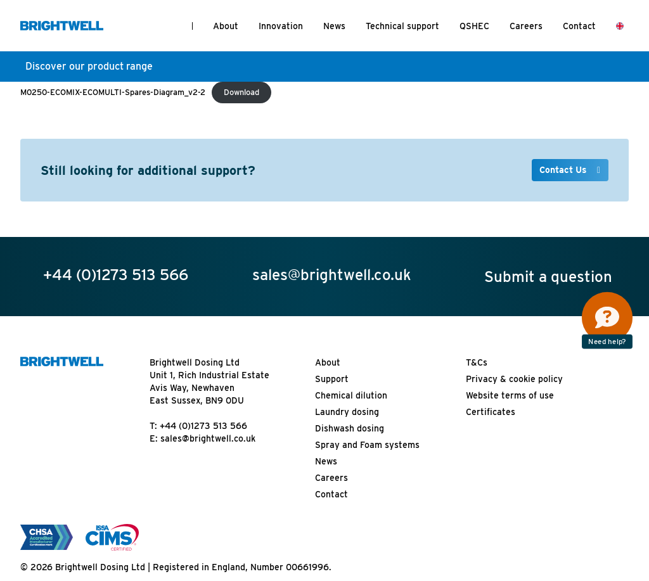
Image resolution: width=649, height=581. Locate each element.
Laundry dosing (347, 412)
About (225, 26)
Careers (526, 26)
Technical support (402, 26)
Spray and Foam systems (367, 445)
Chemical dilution (351, 395)
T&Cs (476, 362)
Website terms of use (510, 395)
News (334, 26)
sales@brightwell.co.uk (207, 438)
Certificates (490, 412)
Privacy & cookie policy (514, 379)
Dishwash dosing (349, 428)
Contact (579, 26)
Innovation (281, 26)
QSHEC (474, 26)
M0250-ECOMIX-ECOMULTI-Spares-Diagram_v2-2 (112, 92)
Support (332, 379)
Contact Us (564, 170)
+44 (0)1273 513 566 (203, 426)
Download (241, 92)
